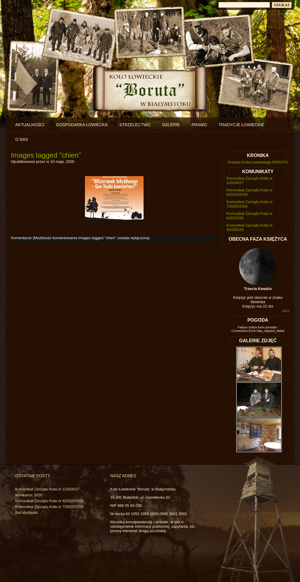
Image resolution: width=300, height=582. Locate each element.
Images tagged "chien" (46, 155)
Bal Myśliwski (26, 512)
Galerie (171, 124)
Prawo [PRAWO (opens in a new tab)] (199, 124)
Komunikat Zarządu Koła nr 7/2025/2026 (49, 507)
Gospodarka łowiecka (82, 124)
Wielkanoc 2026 (28, 495)
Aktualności (29, 124)
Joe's (285, 311)
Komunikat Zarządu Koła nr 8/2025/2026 (49, 501)
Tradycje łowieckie (241, 124)
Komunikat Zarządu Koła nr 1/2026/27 (47, 489)
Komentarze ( (79, 238)
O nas (21, 139)
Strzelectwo (134, 124)
